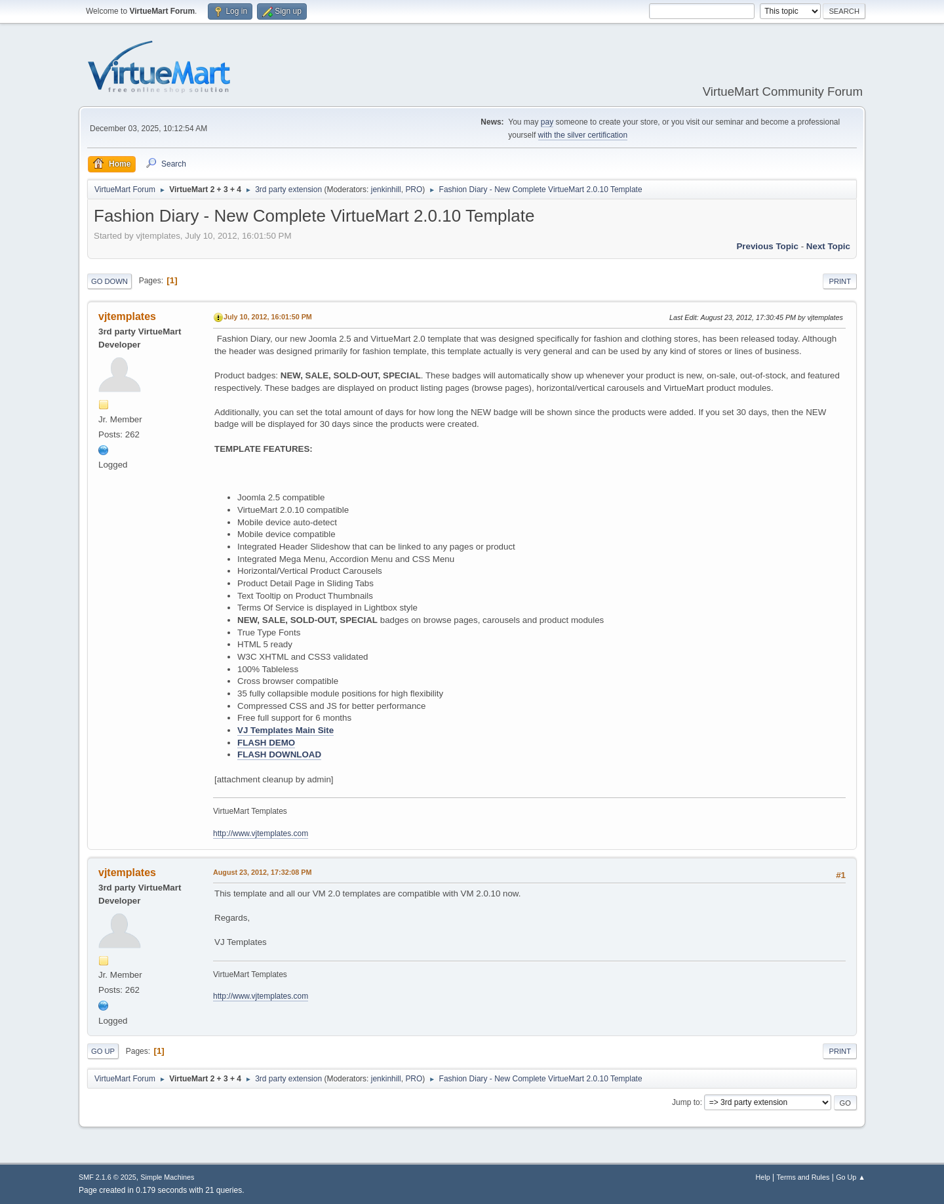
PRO (413, 189)
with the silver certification (583, 135)
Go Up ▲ (850, 1177)
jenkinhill (386, 189)
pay (547, 122)
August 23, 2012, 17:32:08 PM (262, 872)
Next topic (828, 246)
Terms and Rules (803, 1177)
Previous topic (767, 246)
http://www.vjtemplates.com (260, 833)
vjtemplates (127, 316)
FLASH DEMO (266, 743)
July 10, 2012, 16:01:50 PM (268, 317)
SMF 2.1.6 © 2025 (107, 1177)
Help (763, 1177)
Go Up (103, 1051)
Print (840, 281)
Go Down (109, 281)
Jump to (686, 1102)
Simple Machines (167, 1177)
